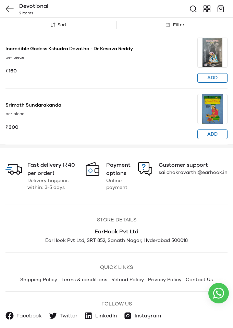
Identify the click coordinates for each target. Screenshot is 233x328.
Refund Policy (127, 280)
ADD (212, 78)
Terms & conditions (84, 280)
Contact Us (199, 280)
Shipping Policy (38, 280)
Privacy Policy (165, 280)
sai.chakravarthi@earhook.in (193, 172)
